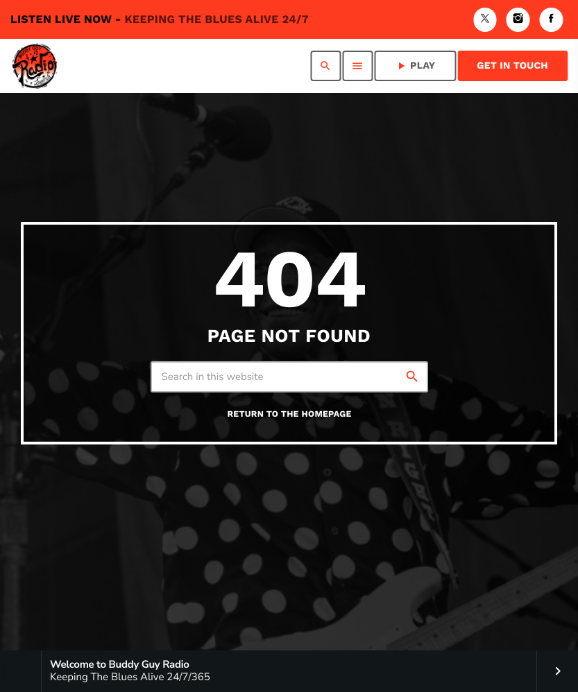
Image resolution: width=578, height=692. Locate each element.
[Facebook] (551, 20)
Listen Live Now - (159, 19)
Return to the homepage (289, 414)
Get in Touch (512, 65)
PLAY (415, 66)
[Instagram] (518, 20)
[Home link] (34, 66)
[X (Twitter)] (485, 20)
